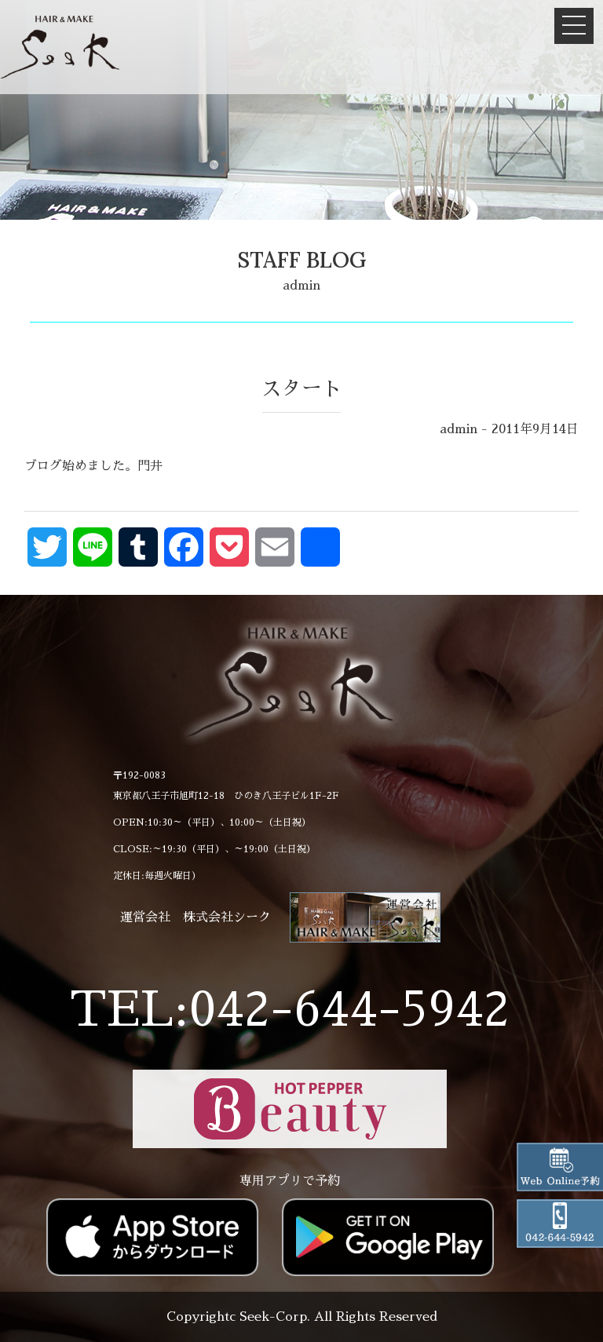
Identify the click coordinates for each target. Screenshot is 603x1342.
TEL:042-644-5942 (290, 1010)
